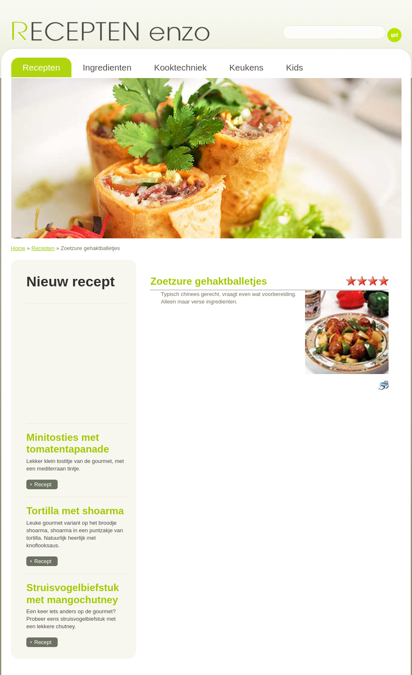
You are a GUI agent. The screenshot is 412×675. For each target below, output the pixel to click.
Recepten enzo (110, 30)
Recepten (43, 248)
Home (18, 248)
